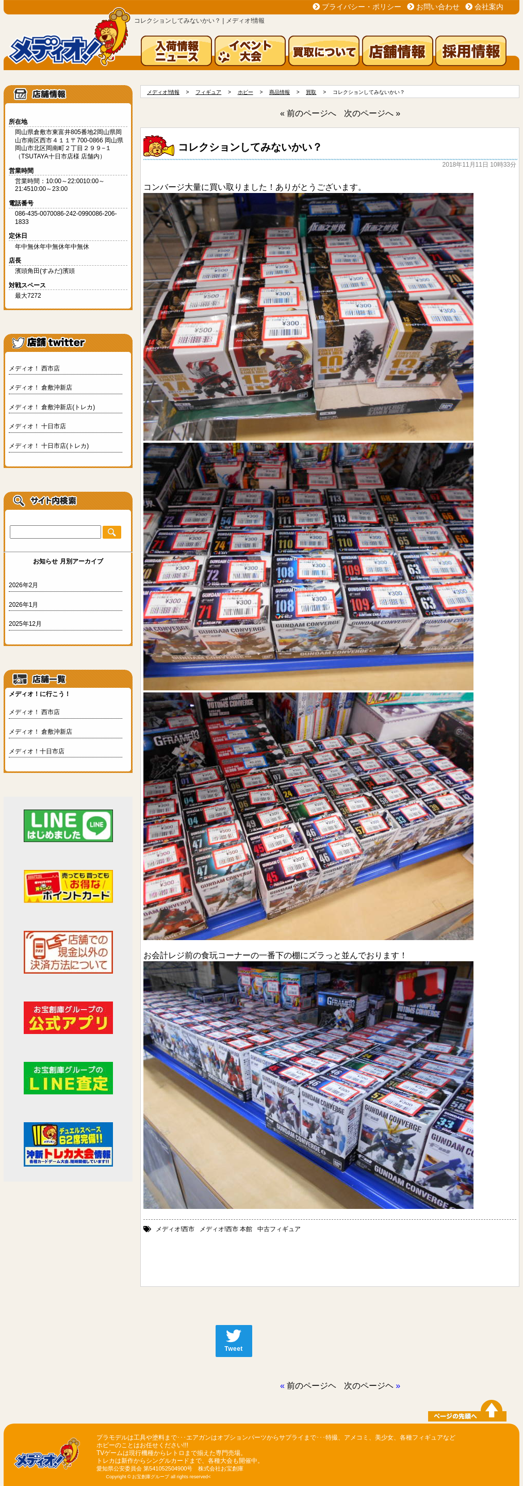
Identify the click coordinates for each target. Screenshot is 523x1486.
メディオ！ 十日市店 (37, 426)
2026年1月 (23, 604)
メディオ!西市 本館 (226, 1229)
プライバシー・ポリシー (361, 7)
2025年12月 (25, 623)
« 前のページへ (308, 113)
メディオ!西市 (175, 1229)
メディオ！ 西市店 (34, 368)
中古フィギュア (279, 1229)
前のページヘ (311, 1385)
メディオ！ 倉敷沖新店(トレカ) (52, 407)
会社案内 (489, 7)
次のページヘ (369, 1385)
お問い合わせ (438, 7)
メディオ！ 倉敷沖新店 (40, 387)
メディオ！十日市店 (36, 751)
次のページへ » (372, 113)
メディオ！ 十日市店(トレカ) (49, 445)
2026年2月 (23, 585)
